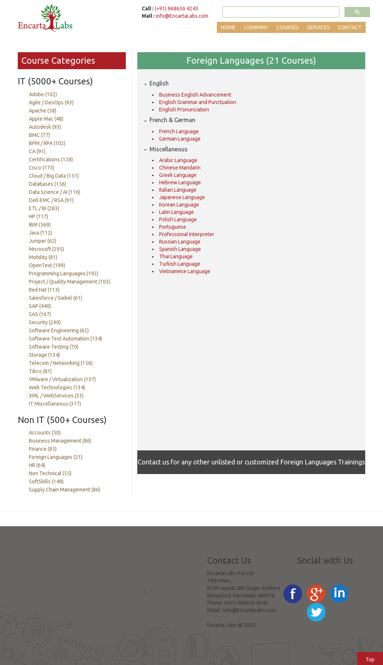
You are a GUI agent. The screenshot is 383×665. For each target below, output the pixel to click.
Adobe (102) (43, 94)
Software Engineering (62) (59, 330)
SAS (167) (40, 314)
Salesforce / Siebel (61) (55, 298)
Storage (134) (44, 355)
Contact (350, 27)
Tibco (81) (40, 371)
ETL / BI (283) (44, 208)
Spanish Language (180, 249)
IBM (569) (40, 225)
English (156, 83)
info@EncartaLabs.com (182, 16)
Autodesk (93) (45, 127)
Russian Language (180, 242)
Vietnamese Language (184, 271)
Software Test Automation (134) (65, 339)
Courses (287, 27)
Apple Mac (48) (46, 119)
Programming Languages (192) (63, 273)
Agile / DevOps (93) (51, 102)
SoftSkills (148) (46, 481)
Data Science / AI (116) (54, 192)
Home (228, 27)
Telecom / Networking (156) (61, 363)
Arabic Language (178, 160)
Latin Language (176, 212)
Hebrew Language (180, 182)
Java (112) (40, 233)
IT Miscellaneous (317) (55, 404)
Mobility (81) (43, 257)
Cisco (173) (41, 168)
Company (256, 27)
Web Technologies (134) (57, 387)
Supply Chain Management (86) (64, 490)
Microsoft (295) (46, 249)
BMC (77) (39, 135)
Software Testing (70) (53, 347)
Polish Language (178, 219)
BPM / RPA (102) (47, 143)
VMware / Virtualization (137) (62, 379)
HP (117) (38, 216)
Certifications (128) (51, 159)
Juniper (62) (42, 241)
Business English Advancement (195, 95)
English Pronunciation (184, 109)
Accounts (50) (45, 433)
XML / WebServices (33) (56, 396)
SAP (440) (40, 306)
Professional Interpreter (186, 234)
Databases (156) (47, 184)
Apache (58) (42, 111)
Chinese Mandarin (180, 168)
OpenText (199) (47, 265)
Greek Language (177, 175)
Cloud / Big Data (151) (54, 176)
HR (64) (37, 465)
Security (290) (45, 322)
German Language (180, 139)
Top (370, 659)
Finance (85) (43, 449)
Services (318, 27)
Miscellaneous (165, 149)
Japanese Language (182, 197)
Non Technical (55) (50, 473)
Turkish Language (179, 264)
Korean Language (179, 205)
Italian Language (177, 190)
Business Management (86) (60, 441)
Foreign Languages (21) (56, 457)
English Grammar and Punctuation (197, 102)
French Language (179, 131)
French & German (169, 120)
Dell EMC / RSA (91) (51, 200)
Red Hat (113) (44, 290)
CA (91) (37, 151)
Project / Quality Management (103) (69, 282)
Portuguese (172, 227)
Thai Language (176, 256)
